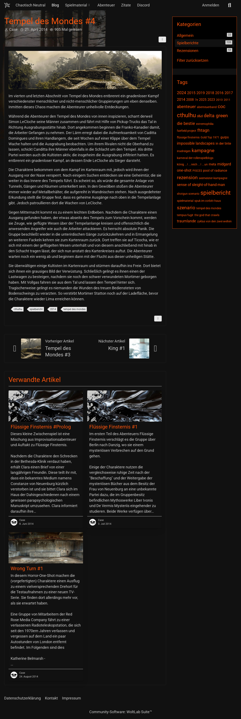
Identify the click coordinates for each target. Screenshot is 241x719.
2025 (202, 100)
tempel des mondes (74, 309)
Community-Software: (120, 712)
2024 (181, 92)
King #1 (116, 348)
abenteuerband (207, 107)
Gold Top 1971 (210, 137)
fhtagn (203, 130)
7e (196, 99)
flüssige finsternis (188, 137)
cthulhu (18, 309)
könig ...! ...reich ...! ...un (192, 164)
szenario (186, 208)
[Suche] (229, 5)
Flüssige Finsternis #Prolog (41, 427)
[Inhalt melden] (158, 318)
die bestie (186, 123)
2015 (191, 93)
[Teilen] (162, 39)
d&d (200, 116)
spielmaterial (185, 200)
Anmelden (210, 5)
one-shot (184, 170)
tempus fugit (185, 215)
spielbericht (36, 309)
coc (221, 106)
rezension (187, 177)
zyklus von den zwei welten (214, 221)
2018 (210, 93)
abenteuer (186, 106)
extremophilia (205, 124)
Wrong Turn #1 (27, 568)
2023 (211, 100)
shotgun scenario (188, 193)
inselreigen (184, 151)
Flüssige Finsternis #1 (113, 427)
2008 (190, 100)
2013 (219, 99)
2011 (227, 99)
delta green (216, 115)
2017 (229, 93)
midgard (224, 164)
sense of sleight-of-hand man (201, 184)
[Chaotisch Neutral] (7, 5)
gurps (224, 137)
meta (212, 164)
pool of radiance (215, 170)
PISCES (197, 170)
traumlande (186, 221)
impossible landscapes (196, 143)
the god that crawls (206, 215)
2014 (53, 309)
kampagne (203, 150)
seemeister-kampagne (213, 178)
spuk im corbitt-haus (207, 200)
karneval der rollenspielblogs (195, 158)
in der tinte (223, 143)
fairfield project (186, 130)
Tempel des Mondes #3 (58, 351)
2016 (219, 93)
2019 (200, 93)
